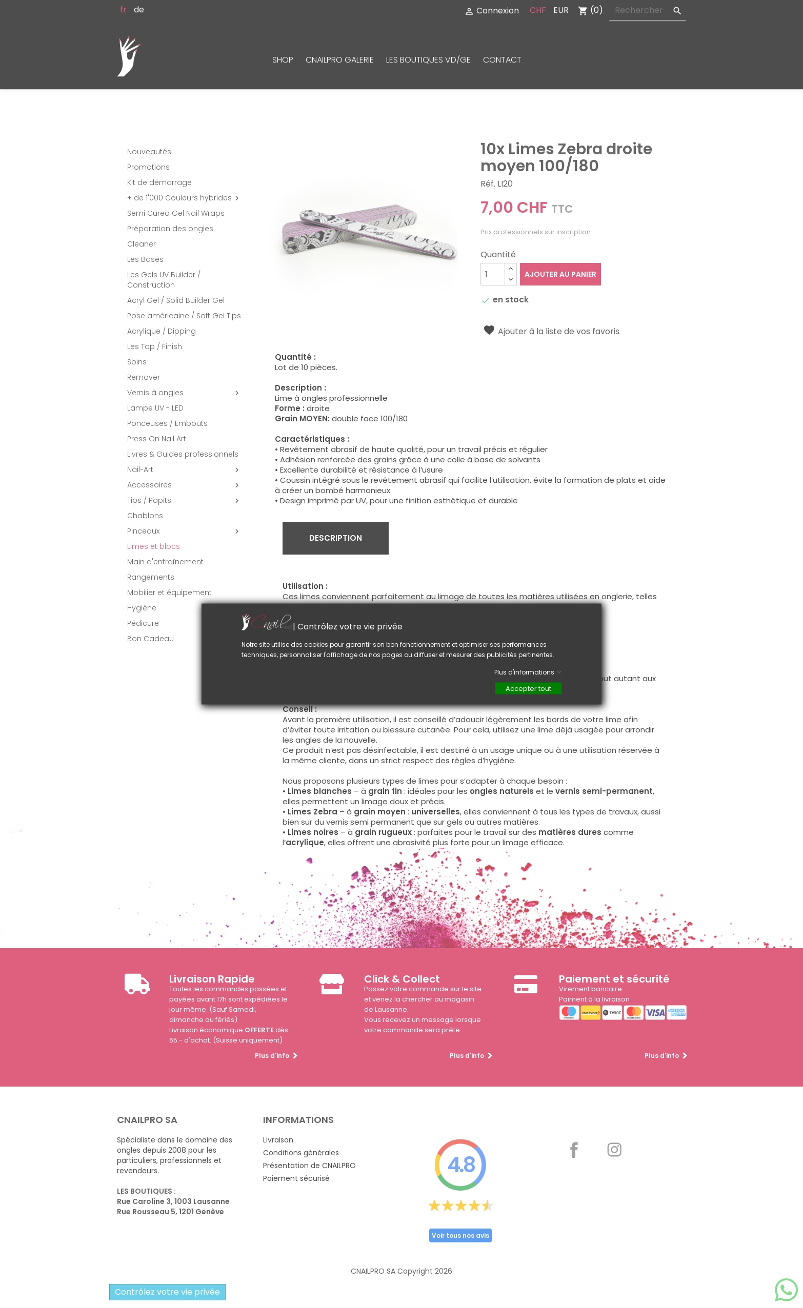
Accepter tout (528, 688)
